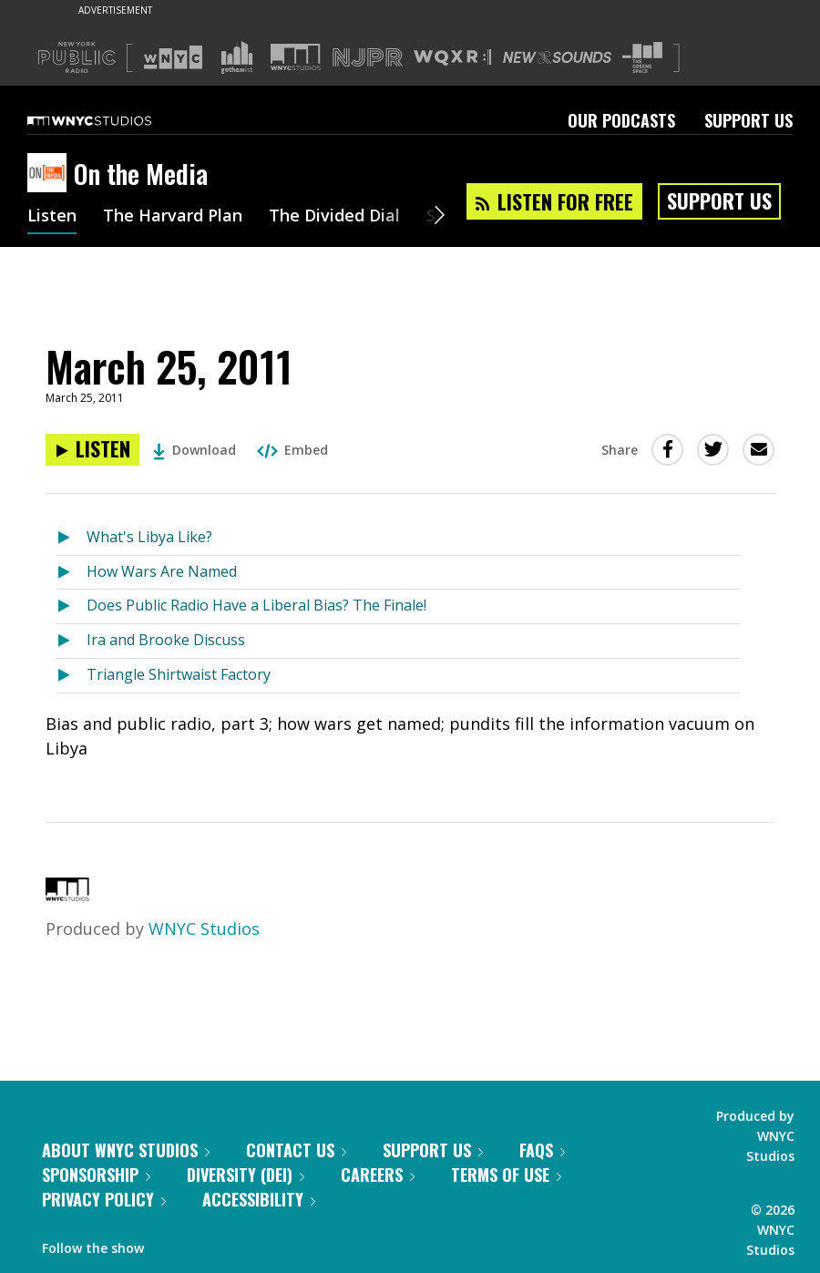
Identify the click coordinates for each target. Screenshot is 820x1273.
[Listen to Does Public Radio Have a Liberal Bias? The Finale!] (71, 606)
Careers (378, 1174)
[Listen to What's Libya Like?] (71, 538)
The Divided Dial (334, 217)
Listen (52, 217)
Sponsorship (96, 1174)
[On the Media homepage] (50, 174)
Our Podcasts (621, 120)
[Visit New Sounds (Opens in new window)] (557, 57)
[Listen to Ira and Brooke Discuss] (71, 641)
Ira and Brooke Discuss (166, 640)
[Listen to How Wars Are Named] (71, 573)
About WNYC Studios (126, 1150)
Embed (292, 449)
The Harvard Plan (172, 217)
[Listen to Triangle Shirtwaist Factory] (71, 676)
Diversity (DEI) (245, 1174)
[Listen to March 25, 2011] (92, 450)
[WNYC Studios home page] (112, 120)
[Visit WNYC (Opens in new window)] (173, 57)
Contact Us (296, 1150)
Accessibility (258, 1199)
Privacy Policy (104, 1199)
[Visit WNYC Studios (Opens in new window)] (296, 57)
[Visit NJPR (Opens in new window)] (368, 57)
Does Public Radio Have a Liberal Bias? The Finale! (256, 605)
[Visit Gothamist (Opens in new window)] (237, 57)
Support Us (748, 120)
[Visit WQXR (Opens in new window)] (452, 58)
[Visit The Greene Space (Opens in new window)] (642, 58)
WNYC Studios (204, 928)
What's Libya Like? (149, 537)
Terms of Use (506, 1174)
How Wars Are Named (162, 571)
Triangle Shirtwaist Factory (179, 674)
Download (194, 449)
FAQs (542, 1150)
